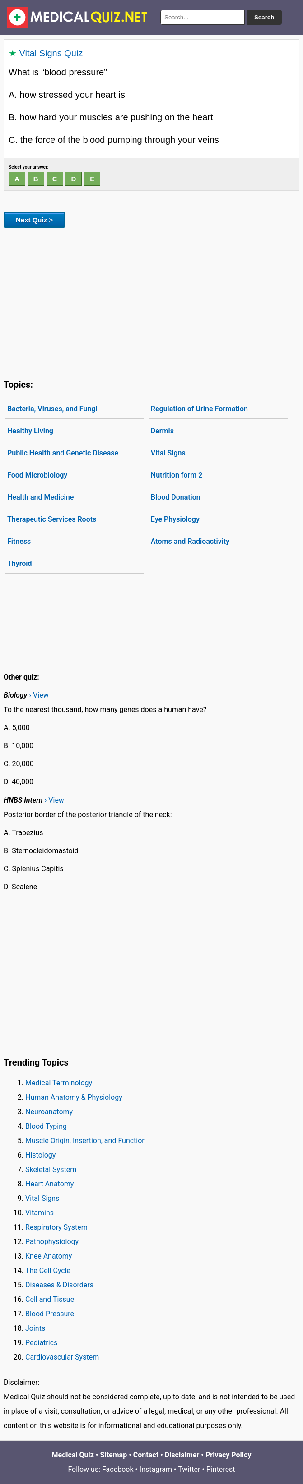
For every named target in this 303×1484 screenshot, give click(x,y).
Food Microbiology (37, 475)
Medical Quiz (73, 1455)
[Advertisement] (151, 302)
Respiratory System (56, 1227)
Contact (145, 1455)
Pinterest (220, 1469)
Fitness (19, 541)
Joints (35, 1328)
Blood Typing (46, 1126)
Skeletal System (50, 1169)
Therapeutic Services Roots (51, 519)
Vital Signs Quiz (51, 53)
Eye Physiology (175, 519)
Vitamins (39, 1212)
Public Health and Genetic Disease (62, 453)
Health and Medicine (40, 497)
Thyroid (19, 563)
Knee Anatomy (48, 1256)
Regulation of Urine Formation (199, 408)
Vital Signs (168, 453)
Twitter (189, 1469)
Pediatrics (41, 1342)
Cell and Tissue (49, 1299)
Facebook (117, 1469)
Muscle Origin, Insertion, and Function (85, 1140)
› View (38, 695)
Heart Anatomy (49, 1184)
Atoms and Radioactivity (190, 541)
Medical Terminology (58, 1083)
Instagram (156, 1469)
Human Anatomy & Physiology (73, 1097)
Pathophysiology (52, 1241)
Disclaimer (182, 1455)
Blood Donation (175, 497)
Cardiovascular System (62, 1357)
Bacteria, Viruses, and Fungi (52, 408)
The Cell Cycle (47, 1270)
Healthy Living (30, 431)
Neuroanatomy (49, 1111)
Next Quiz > (34, 220)
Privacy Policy (228, 1455)
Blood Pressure (49, 1313)
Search (264, 17)
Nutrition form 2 (177, 475)
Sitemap (113, 1455)
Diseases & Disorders (59, 1285)
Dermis (162, 431)
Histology (40, 1155)
